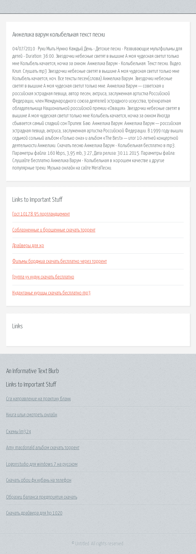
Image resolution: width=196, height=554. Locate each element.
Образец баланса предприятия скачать (41, 497)
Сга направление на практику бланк (38, 398)
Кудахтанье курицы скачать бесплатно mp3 (51, 293)
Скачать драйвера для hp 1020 (34, 513)
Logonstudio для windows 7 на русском (42, 464)
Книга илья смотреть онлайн (31, 414)
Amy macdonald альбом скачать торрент (42, 447)
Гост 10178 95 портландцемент (41, 214)
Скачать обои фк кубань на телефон (38, 480)
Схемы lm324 (18, 431)
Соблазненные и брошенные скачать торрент (53, 230)
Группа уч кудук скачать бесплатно (43, 277)
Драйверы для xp (28, 245)
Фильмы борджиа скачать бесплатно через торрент (59, 261)
